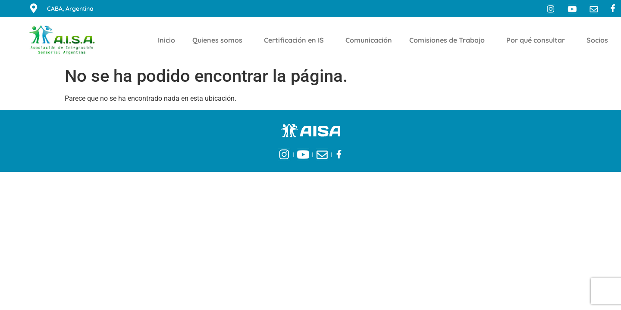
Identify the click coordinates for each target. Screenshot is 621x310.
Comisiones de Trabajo (449, 40)
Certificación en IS (296, 40)
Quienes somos (219, 40)
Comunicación (368, 40)
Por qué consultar (537, 40)
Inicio (166, 40)
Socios (599, 40)
